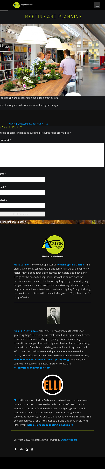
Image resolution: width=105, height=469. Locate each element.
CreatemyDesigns (69, 439)
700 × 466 (43, 123)
